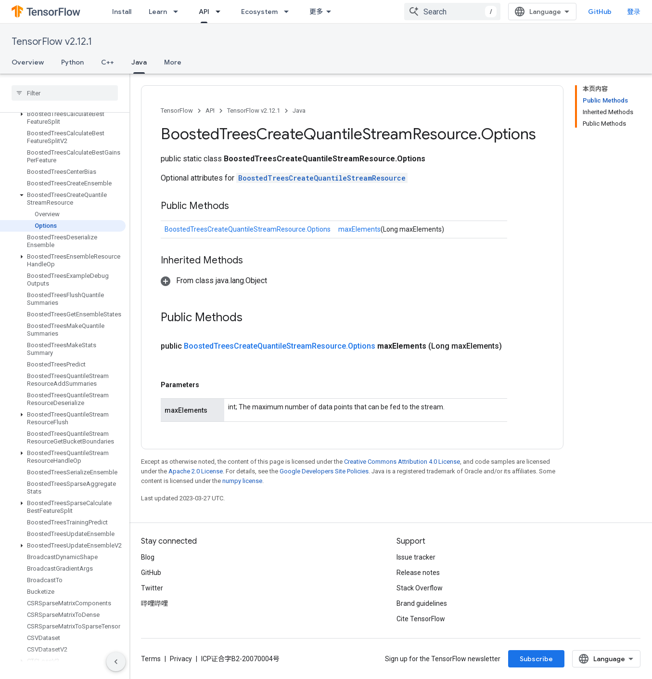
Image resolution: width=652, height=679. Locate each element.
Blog (147, 557)
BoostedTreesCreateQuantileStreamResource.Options (248, 229)
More (172, 62)
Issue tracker (415, 557)
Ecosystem (259, 11)
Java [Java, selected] (139, 62)
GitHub (600, 11)
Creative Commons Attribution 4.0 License (402, 461)
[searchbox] (65, 93)
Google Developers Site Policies (324, 471)
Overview (28, 62)
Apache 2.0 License (195, 471)
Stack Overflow (419, 588)
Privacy (181, 659)
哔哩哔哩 (154, 603)
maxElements (359, 229)
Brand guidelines (421, 603)
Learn (158, 11)
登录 (633, 11)
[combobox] (452, 11)
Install (121, 11)
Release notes (418, 572)
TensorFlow (177, 110)
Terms (151, 659)
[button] (63, 118)
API (210, 110)
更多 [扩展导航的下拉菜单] (316, 11)
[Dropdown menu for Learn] (178, 11)
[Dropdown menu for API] (220, 11)
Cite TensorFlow (420, 619)
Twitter (152, 588)
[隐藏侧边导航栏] (116, 661)
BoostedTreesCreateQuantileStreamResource (322, 178)
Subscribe (536, 658)
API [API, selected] (204, 11)
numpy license (242, 480)
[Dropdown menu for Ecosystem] (289, 11)
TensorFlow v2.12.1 (52, 42)
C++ (107, 62)
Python (72, 62)
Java (299, 110)
